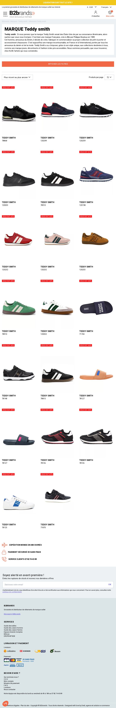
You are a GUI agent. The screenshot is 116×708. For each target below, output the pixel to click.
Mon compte (8, 681)
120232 (5, 269)
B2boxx (6, 634)
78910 (43, 205)
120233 (82, 269)
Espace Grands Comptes (13, 632)
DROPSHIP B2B (9, 636)
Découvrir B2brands (12, 614)
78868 (4, 141)
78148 (4, 398)
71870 (43, 527)
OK (109, 584)
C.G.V (6, 679)
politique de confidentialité (12, 592)
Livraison (7, 687)
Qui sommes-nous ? (11, 677)
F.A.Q (6, 685)
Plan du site (25, 705)
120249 (44, 141)
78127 (81, 398)
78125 (4, 527)
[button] (92, 7)
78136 (43, 463)
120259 (82, 141)
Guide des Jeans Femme (13, 630)
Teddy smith (9, 138)
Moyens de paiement (12, 683)
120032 (44, 334)
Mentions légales (13, 705)
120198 (82, 205)
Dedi (83, 705)
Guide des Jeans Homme (13, 628)
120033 (5, 205)
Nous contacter (9, 689)
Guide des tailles (10, 626)
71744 (81, 334)
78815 (43, 398)
